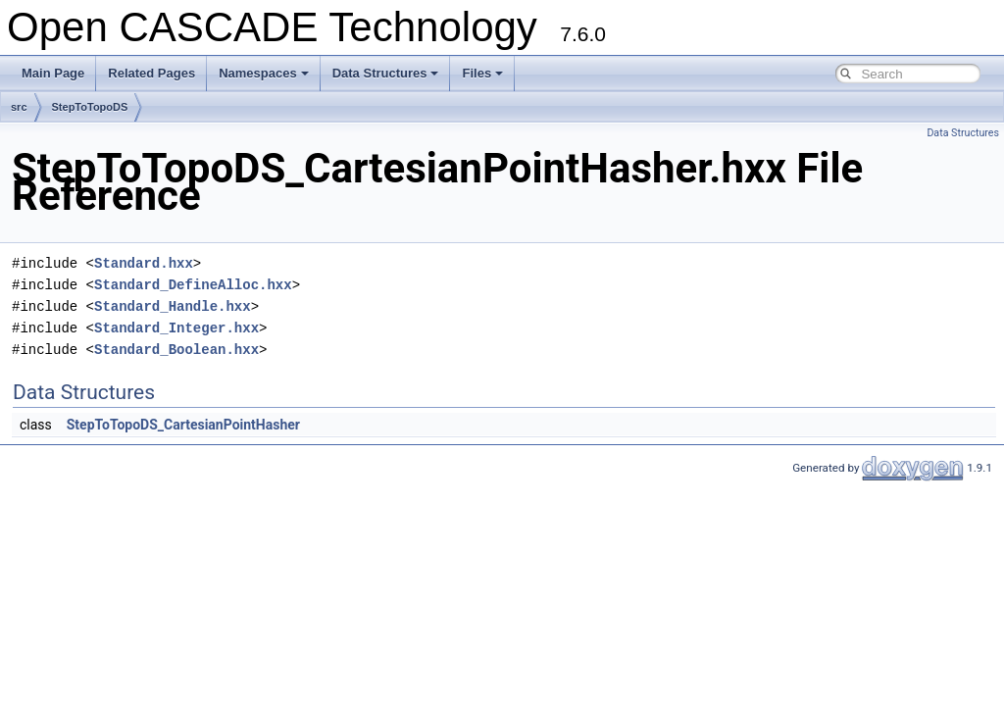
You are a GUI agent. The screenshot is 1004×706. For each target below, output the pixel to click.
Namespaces (264, 73)
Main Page (53, 73)
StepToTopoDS (90, 107)
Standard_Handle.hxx (172, 306)
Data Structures (385, 73)
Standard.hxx (143, 263)
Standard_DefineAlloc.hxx (193, 285)
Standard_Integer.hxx (176, 328)
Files (482, 73)
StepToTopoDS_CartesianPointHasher (183, 424)
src (19, 107)
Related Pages (151, 73)
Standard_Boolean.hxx (176, 349)
